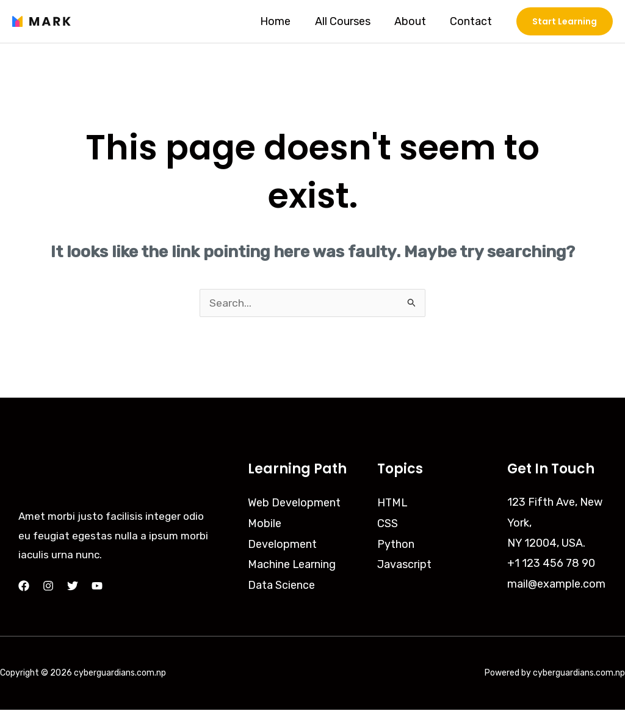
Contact (472, 21)
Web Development (294, 503)
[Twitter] (72, 587)
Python (395, 544)
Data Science (281, 585)
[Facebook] (23, 587)
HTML (392, 503)
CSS (387, 524)
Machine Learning (292, 564)
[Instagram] (48, 587)
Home (282, 21)
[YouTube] (97, 587)
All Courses (347, 21)
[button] (564, 21)
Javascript (404, 564)
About (413, 21)
